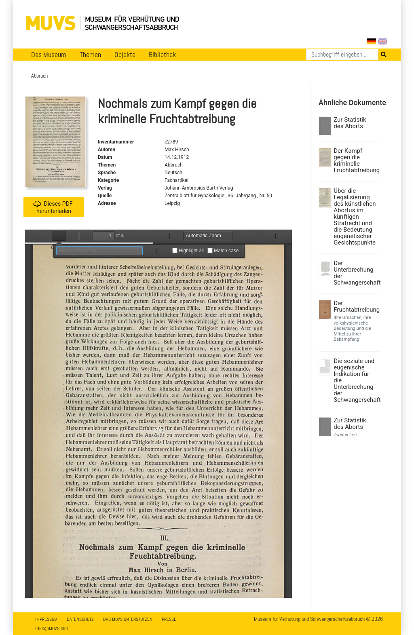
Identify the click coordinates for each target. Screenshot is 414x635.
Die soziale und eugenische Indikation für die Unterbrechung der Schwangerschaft (355, 380)
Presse (169, 619)
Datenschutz (80, 619)
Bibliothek (162, 54)
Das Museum (48, 54)
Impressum (46, 619)
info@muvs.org (51, 628)
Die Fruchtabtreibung (355, 306)
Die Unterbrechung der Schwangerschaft (355, 273)
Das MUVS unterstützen (127, 619)
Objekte (124, 54)
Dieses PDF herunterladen (52, 207)
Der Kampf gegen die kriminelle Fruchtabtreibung (355, 160)
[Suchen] (342, 54)
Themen (90, 54)
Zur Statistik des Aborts (350, 122)
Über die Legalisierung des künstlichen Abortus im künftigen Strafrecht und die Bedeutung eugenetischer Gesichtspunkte (355, 217)
